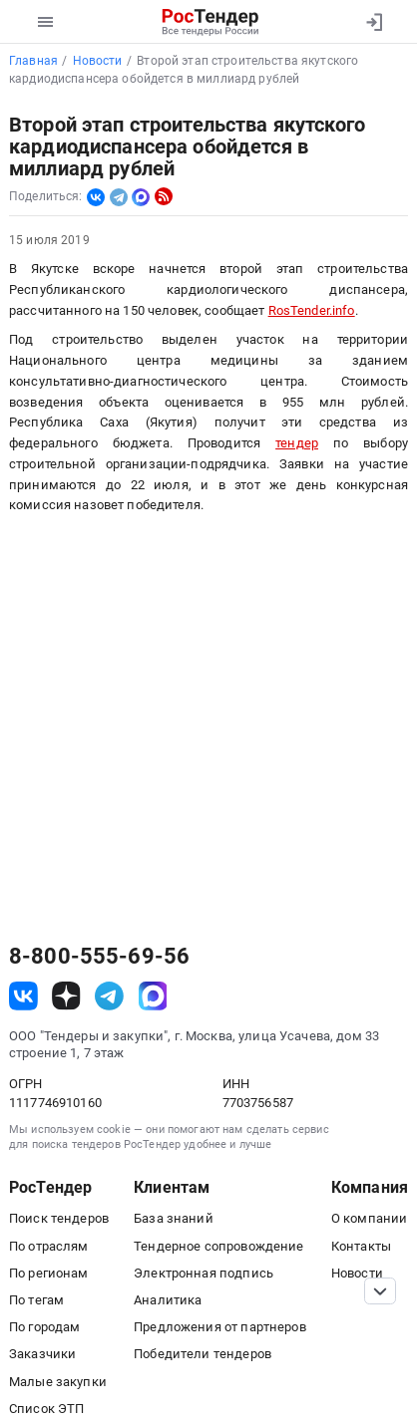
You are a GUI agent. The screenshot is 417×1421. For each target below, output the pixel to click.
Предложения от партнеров (219, 1326)
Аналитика (168, 1299)
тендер (296, 442)
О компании (369, 1218)
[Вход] (373, 22)
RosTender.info (311, 310)
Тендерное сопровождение (218, 1246)
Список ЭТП (46, 1408)
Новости (357, 1273)
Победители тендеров (202, 1353)
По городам (44, 1326)
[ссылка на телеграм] (109, 996)
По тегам (36, 1299)
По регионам (49, 1273)
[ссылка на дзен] (66, 996)
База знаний (173, 1218)
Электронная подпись (203, 1273)
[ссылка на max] (153, 996)
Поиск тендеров (59, 1218)
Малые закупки (58, 1381)
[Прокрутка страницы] (380, 1291)
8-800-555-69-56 (99, 957)
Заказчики (42, 1353)
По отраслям (49, 1246)
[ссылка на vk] (23, 996)
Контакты (361, 1246)
